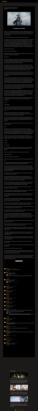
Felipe (7, 272)
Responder (8, 288)
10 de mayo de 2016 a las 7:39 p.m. (14, 274)
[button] (4, 10)
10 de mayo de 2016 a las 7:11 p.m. (12, 272)
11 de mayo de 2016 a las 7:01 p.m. (13, 301)
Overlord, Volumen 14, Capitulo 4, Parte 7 (15, 402)
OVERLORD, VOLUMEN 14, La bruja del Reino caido (16, 378)
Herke (7, 290)
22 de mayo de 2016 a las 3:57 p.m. (13, 326)
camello (7, 286)
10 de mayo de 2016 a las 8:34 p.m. (13, 279)
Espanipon (4, 1)
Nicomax (7, 305)
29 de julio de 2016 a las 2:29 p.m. (12, 335)
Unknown (7, 268)
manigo (10, 274)
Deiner (10, 312)
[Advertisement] (19, 363)
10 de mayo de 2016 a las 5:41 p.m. (13, 268)
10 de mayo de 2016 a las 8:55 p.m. (12, 286)
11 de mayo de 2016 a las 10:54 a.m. (12, 290)
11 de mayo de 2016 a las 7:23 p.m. (12, 305)
